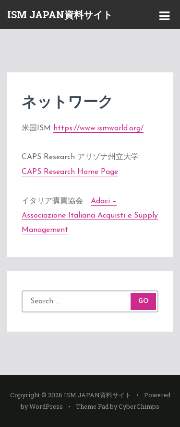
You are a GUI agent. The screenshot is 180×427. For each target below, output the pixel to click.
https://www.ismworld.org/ (98, 128)
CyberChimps (139, 406)
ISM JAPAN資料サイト (59, 14)
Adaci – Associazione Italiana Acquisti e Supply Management (90, 215)
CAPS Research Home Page (70, 172)
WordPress (46, 406)
